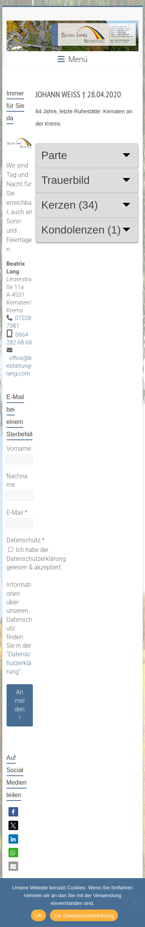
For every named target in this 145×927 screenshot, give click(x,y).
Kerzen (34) (69, 205)
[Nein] (135, 902)
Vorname (19, 448)
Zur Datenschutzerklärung (84, 915)
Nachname (17, 480)
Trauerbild (65, 180)
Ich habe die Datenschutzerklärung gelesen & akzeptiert (36, 558)
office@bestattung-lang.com (19, 366)
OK (38, 915)
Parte (54, 155)
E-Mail (17, 512)
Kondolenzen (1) (81, 230)
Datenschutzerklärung (19, 662)
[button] (13, 812)
